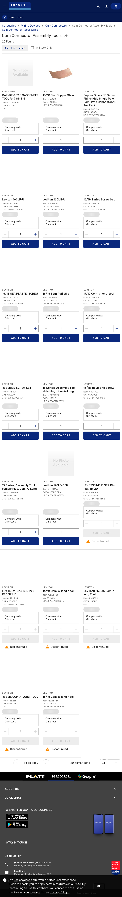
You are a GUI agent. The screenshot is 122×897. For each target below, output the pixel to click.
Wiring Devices (30, 25)
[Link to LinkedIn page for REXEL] (15, 847)
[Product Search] (98, 6)
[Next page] (46, 763)
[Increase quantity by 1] (35, 140)
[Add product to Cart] (20, 150)
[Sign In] (106, 6)
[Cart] (115, 6)
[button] (66, 36)
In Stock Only (44, 47)
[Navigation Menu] (5, 6)
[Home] (21, 6)
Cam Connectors (56, 25)
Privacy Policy (59, 892)
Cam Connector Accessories (20, 29)
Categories (9, 25)
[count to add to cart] (20, 140)
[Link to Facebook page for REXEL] (33, 847)
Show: (105, 760)
